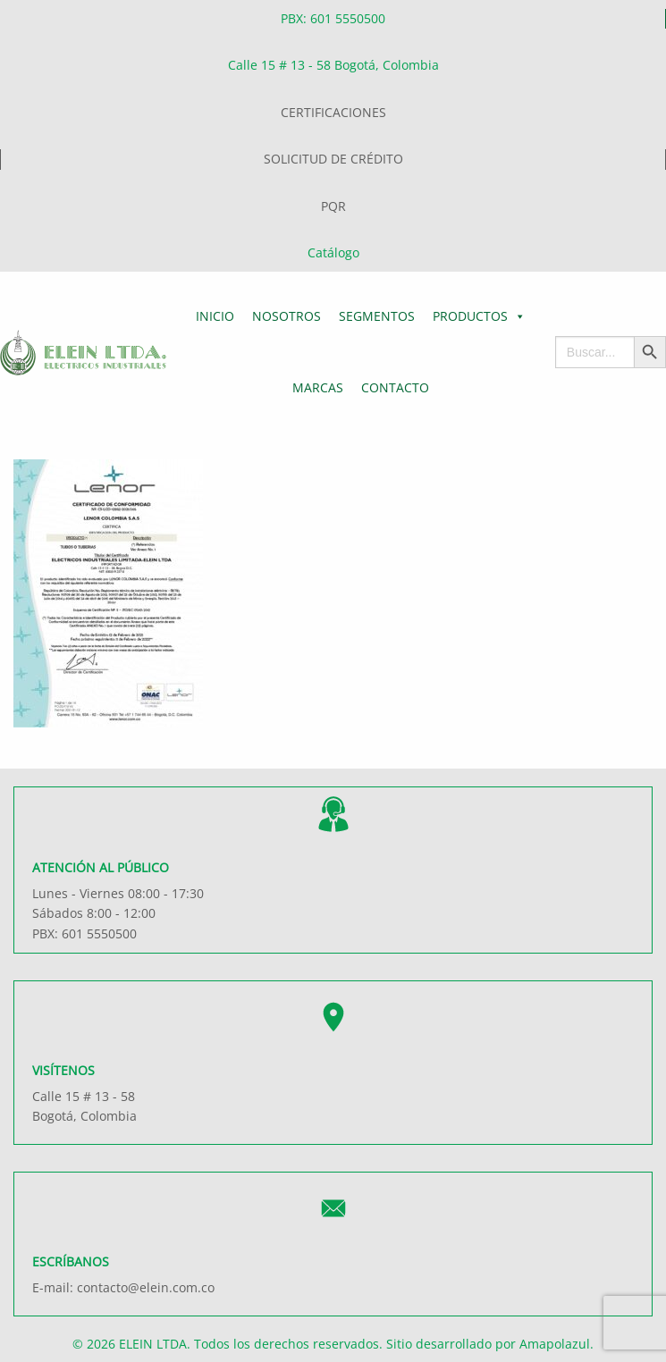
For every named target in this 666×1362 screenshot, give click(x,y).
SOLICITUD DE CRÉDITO (333, 158)
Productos (479, 316)
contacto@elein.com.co (146, 1287)
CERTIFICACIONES (333, 112)
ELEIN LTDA (153, 1343)
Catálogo (333, 252)
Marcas (317, 387)
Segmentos (377, 315)
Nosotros (286, 315)
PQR (333, 206)
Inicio (215, 315)
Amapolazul (554, 1343)
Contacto (395, 387)
